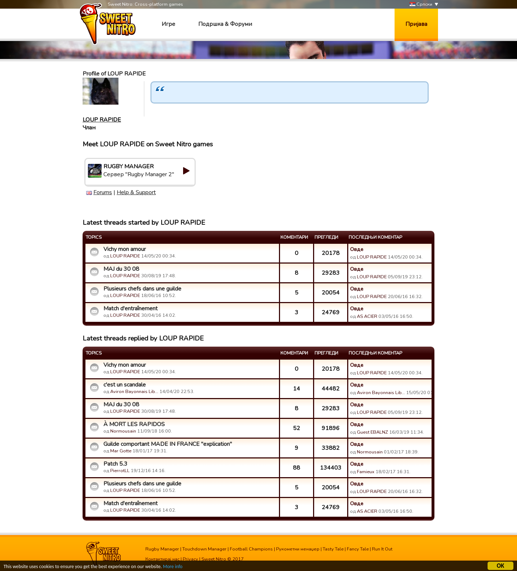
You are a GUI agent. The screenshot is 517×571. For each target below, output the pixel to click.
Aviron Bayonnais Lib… (134, 391)
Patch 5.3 (115, 463)
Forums (102, 192)
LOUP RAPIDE (102, 120)
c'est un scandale (124, 384)
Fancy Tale (358, 549)
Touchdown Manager (204, 549)
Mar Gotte (120, 451)
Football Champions (251, 549)
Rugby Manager (162, 549)
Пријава (416, 24)
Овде (356, 249)
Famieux (365, 472)
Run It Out (382, 549)
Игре (168, 24)
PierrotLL (120, 470)
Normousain (123, 431)
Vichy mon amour (124, 249)
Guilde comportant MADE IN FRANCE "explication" (167, 444)
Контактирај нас (162, 559)
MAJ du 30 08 (121, 268)
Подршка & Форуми (225, 24)
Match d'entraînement (130, 308)
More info (172, 567)
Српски (421, 4)
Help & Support (136, 192)
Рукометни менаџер (298, 549)
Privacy (190, 559)
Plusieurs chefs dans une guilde (142, 288)
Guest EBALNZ (372, 432)
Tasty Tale (333, 549)
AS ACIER (367, 316)
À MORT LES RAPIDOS (134, 424)
